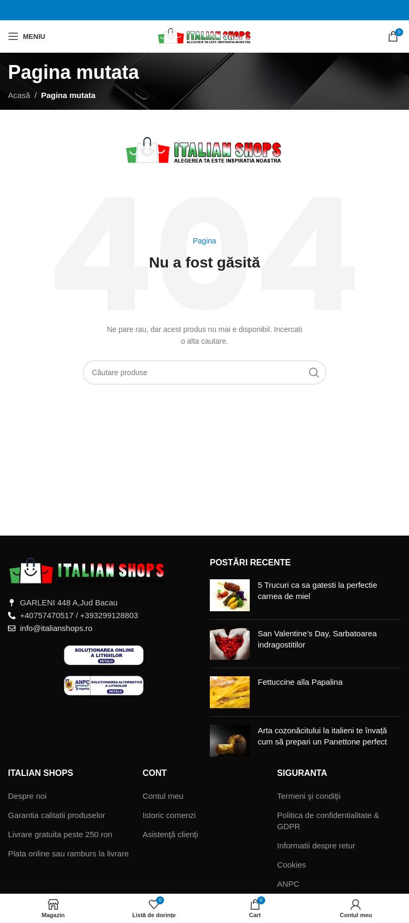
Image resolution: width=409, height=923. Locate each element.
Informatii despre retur (316, 845)
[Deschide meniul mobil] (27, 36)
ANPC (288, 883)
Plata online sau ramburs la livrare (68, 853)
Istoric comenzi (169, 815)
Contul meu (163, 795)
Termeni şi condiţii (308, 795)
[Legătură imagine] (88, 570)
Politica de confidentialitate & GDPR (328, 821)
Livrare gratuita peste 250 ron (60, 834)
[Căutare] (204, 372)
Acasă (19, 95)
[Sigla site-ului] (204, 35)
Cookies (291, 864)
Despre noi (27, 795)
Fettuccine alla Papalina (300, 681)
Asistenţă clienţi (170, 834)
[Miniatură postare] (230, 595)
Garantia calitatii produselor (56, 815)
